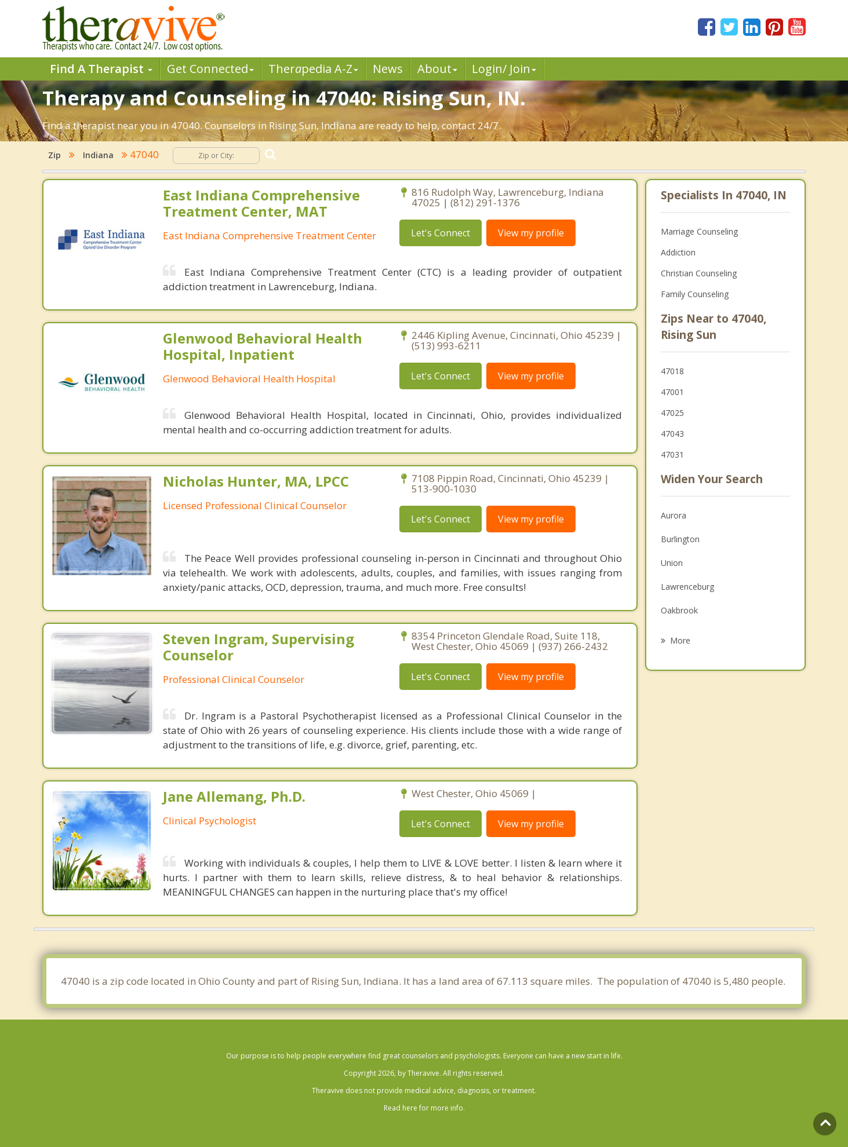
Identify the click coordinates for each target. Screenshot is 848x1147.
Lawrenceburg (687, 586)
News (388, 68)
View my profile (531, 233)
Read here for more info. (424, 1108)
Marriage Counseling (699, 231)
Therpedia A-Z (313, 68)
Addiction (678, 252)
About (437, 68)
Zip (54, 154)
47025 (672, 412)
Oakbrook (679, 610)
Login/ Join (504, 68)
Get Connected (210, 68)
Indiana (98, 154)
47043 (672, 433)
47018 (672, 371)
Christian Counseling (699, 273)
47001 (672, 391)
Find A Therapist (101, 68)
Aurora (673, 515)
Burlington (680, 539)
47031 (672, 454)
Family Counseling (695, 293)
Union (672, 562)
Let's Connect (440, 233)
